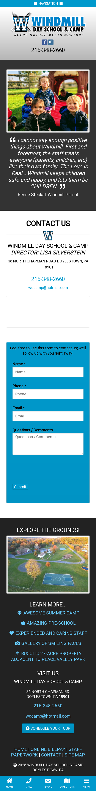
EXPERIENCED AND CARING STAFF (48, 633)
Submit (20, 487)
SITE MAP (75, 755)
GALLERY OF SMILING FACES (48, 643)
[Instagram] (51, 42)
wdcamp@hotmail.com (48, 287)
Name (18, 364)
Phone (18, 386)
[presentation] (38, 468)
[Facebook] (44, 42)
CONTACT (51, 755)
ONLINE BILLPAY (48, 749)
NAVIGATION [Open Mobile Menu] (48, 4)
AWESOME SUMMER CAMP (48, 613)
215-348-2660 (48, 50)
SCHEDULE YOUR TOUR (48, 728)
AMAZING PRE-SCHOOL (48, 623)
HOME (20, 749)
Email (17, 408)
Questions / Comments (33, 430)
